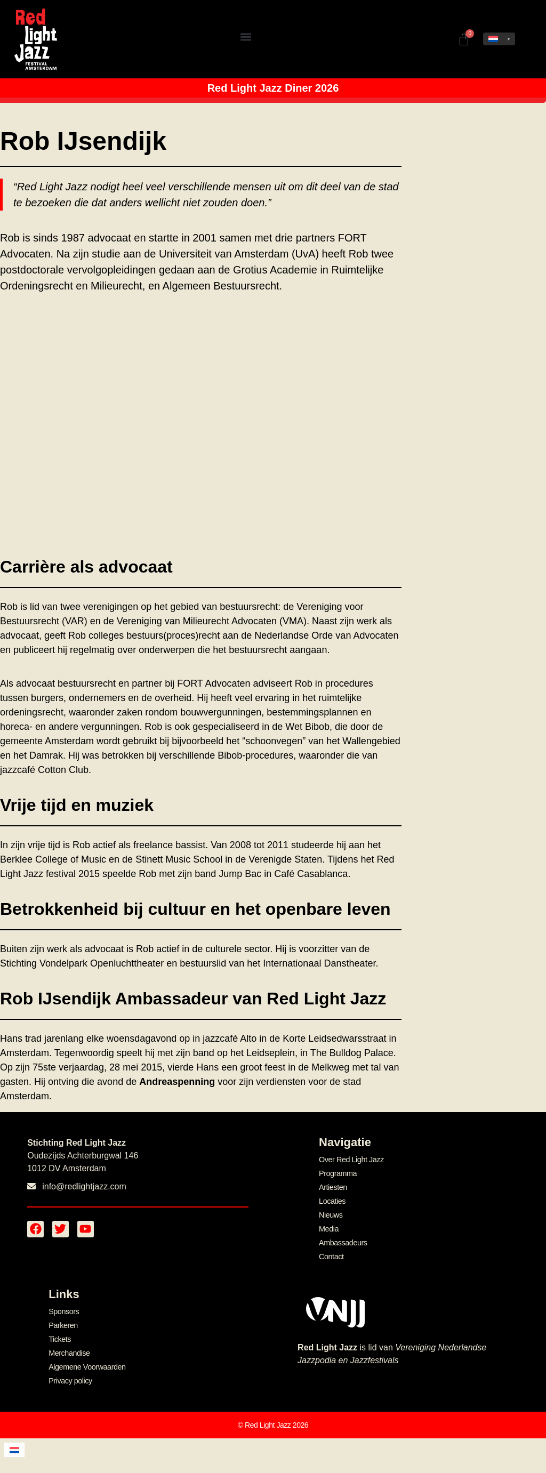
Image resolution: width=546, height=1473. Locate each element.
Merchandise (69, 1349)
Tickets (59, 1336)
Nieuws (330, 1214)
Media (328, 1227)
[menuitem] (499, 39)
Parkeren (63, 1322)
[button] (245, 36)
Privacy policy (70, 1376)
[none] (499, 39)
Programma (337, 1173)
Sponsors (63, 1309)
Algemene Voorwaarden (86, 1363)
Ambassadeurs (342, 1240)
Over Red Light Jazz (350, 1159)
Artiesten (332, 1186)
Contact (331, 1254)
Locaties (332, 1200)
